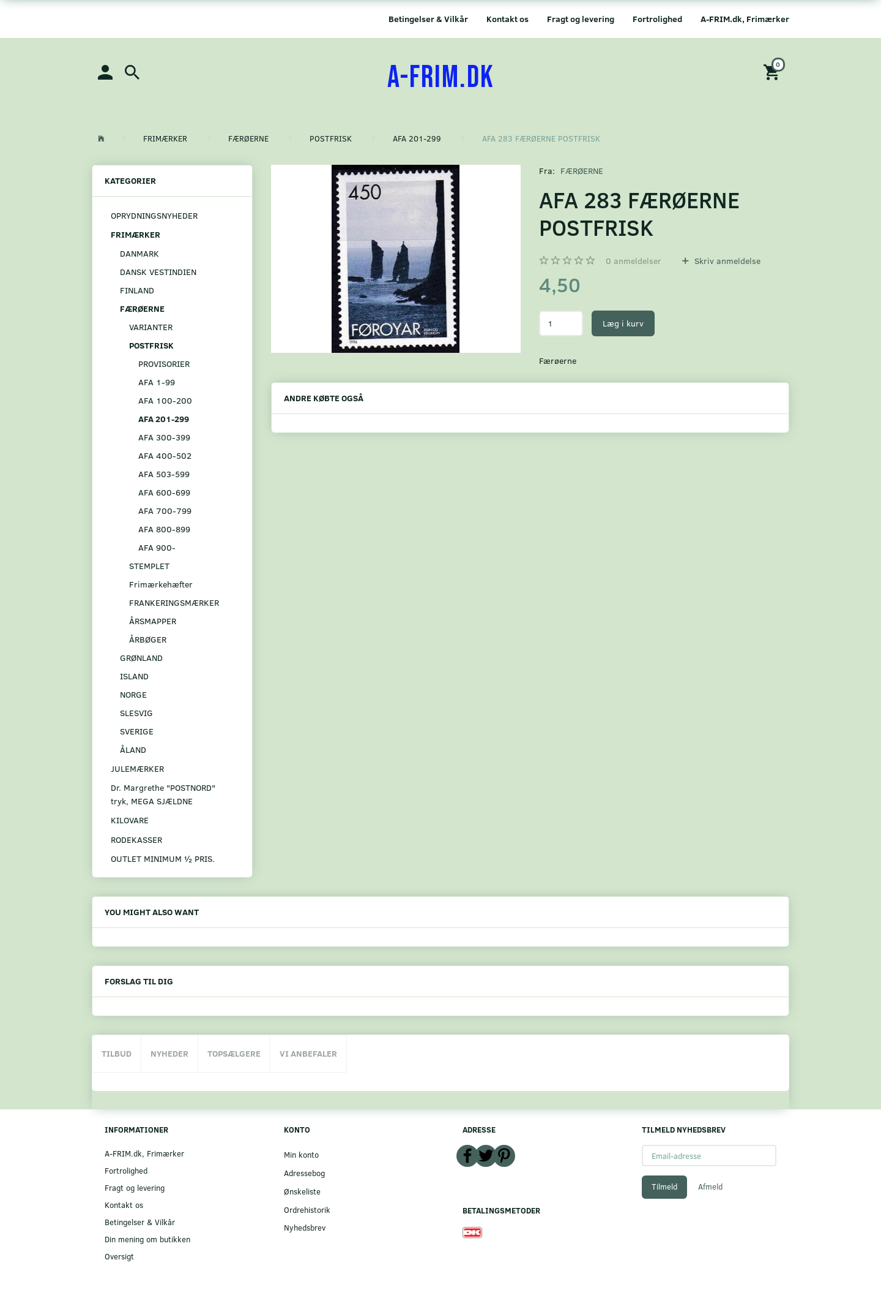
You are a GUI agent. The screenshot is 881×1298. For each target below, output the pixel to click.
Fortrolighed (657, 19)
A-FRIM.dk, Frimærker (745, 19)
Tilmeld (664, 1186)
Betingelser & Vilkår (428, 19)
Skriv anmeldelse (726, 260)
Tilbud (117, 1053)
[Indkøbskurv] (773, 71)
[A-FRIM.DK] (440, 77)
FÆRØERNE (581, 170)
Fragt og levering (580, 19)
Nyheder (169, 1053)
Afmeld (710, 1186)
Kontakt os (507, 19)
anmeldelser (633, 260)
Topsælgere (234, 1053)
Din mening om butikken (147, 1239)
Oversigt (119, 1256)
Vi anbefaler (308, 1053)
